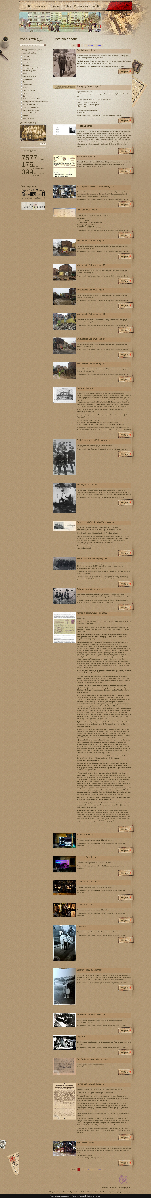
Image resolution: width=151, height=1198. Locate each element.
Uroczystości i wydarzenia (31, 107)
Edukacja (26, 65)
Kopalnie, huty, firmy (29, 71)
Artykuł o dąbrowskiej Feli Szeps (92, 613)
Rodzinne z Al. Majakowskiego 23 (92, 1014)
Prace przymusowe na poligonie (92, 558)
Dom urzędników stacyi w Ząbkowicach (95, 522)
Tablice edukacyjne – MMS (31, 99)
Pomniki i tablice (28, 85)
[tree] (33, 87)
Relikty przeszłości (29, 90)
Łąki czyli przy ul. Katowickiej (90, 970)
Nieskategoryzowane (29, 76)
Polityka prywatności (93, 1196)
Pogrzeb (81, 1036)
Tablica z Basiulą (85, 834)
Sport (24, 96)
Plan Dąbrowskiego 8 (87, 210)
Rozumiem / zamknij (78, 1196)
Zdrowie (25, 116)
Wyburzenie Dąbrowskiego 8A (91, 240)
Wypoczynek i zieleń (29, 113)
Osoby (25, 82)
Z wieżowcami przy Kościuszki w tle (93, 440)
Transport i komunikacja (30, 104)
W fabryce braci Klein (87, 484)
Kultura (25, 73)
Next (100, 22)
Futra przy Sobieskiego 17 (89, 86)
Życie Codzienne (28, 118)
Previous (20, 22)
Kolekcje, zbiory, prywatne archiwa (34, 68)
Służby (25, 93)
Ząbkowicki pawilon (86, 1143)
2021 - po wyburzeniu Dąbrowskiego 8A (95, 186)
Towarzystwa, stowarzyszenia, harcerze (35, 102)
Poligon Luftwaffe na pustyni (90, 589)
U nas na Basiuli (84, 904)
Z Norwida (81, 926)
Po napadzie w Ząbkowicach (90, 1084)
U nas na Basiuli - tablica (88, 857)
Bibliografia (26, 59)
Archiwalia (26, 56)
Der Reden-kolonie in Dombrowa (92, 1059)
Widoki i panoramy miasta (31, 110)
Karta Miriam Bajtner (86, 156)
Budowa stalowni (85, 388)
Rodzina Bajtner (84, 126)
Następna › (91, 45)
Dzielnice (26, 62)
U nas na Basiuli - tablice (88, 882)
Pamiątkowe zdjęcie (86, 50)
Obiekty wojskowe (28, 79)
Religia (25, 87)
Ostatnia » (99, 45)
